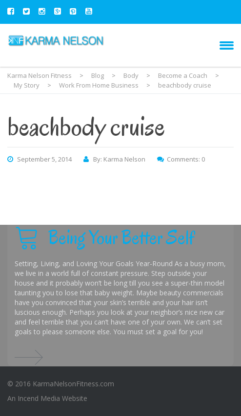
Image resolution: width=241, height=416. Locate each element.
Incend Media (39, 398)
